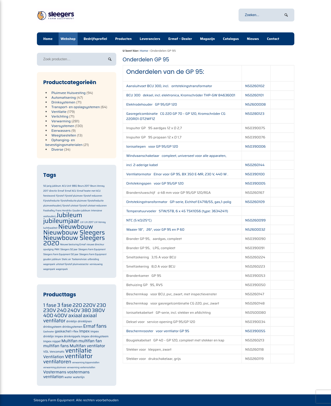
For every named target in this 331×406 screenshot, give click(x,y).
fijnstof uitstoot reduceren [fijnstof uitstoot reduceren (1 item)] (93, 206)
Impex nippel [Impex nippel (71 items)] (52, 341)
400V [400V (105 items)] (60, 315)
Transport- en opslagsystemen (75, 107)
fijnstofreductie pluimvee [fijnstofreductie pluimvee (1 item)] (73, 201)
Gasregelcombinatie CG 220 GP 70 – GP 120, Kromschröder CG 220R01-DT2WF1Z (175, 116)
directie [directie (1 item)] (53, 191)
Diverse (57, 149)
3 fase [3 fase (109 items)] (64, 305)
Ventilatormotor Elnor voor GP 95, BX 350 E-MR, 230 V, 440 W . (178, 174)
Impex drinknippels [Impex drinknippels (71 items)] (67, 336)
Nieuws (253, 38)
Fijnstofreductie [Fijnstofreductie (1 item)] (51, 201)
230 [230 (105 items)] (101, 305)
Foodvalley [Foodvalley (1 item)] (49, 210)
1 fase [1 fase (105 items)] (49, 305)
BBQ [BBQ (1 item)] (74, 186)
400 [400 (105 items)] (48, 315)
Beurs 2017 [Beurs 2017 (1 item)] (83, 186)
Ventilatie (59, 111)
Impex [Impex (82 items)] (84, 331)
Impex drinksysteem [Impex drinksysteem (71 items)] (94, 336)
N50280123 (254, 113)
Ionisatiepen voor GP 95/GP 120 (152, 146)
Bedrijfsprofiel (95, 38)
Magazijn (207, 38)
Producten (123, 38)
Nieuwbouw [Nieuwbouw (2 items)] (75, 227)
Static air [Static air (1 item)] (66, 259)
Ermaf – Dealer (180, 38)
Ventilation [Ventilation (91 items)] (53, 356)
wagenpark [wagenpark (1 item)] (62, 269)
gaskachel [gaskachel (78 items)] (63, 331)
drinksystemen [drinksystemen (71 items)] (72, 326)
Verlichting (59, 116)
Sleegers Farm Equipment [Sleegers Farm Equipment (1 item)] (92, 249)
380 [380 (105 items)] (86, 310)
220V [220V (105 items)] (89, 305)
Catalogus (231, 38)
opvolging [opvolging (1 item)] (48, 249)
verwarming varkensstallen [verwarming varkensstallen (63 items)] (81, 367)
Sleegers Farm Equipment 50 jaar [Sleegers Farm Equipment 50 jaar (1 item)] (61, 254)
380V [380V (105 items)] (98, 310)
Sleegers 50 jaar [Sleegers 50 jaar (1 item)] (68, 249)
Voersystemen (62, 126)
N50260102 (254, 86)
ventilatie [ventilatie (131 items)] (78, 350)
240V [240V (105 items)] (73, 310)
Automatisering (63, 97)
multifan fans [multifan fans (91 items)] (56, 345)
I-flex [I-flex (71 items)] (74, 331)
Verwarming (61, 121)
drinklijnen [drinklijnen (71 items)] (85, 321)
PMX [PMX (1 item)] (57, 249)
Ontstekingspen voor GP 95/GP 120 (155, 183)
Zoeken (110, 59)
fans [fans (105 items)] (101, 326)
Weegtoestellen (63, 135)
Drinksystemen (63, 102)
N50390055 (255, 331)
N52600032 (255, 229)
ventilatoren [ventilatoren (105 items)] (57, 361)
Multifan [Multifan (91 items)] (69, 341)
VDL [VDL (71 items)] (46, 351)
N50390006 (255, 146)
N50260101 (254, 95)
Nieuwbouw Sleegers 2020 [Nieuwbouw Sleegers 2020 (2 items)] (74, 240)
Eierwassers (61, 130)
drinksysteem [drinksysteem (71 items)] (52, 326)
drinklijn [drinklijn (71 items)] (71, 321)
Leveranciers (150, 38)
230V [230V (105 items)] (49, 310)
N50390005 (255, 183)
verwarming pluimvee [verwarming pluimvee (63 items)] (54, 367)
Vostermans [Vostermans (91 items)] (54, 372)
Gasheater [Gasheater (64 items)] (48, 331)
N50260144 (254, 165)
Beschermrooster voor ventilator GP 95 (157, 331)
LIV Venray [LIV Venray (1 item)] (100, 222)
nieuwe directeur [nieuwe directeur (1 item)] (95, 244)
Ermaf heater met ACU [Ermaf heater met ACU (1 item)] (88, 191)
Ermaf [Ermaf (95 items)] (89, 326)
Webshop (68, 38)
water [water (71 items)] (68, 377)
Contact (273, 38)
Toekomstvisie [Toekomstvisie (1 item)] (79, 259)
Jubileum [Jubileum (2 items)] (69, 215)
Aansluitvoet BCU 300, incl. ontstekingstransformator (169, 86)
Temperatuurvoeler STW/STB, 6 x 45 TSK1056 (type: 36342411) (177, 211)
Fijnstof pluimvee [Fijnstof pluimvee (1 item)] (74, 196)
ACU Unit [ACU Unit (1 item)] (66, 186)
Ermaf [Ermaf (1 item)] (61, 191)
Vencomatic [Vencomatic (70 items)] (57, 351)
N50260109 (255, 202)
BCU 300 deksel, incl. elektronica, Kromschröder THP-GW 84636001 (180, 95)
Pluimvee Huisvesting (68, 92)
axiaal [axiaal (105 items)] (75, 315)
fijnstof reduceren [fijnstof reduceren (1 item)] (92, 196)
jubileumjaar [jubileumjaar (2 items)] (61, 221)
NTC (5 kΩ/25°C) (139, 220)
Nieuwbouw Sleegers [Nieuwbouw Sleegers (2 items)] (74, 232)
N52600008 (255, 104)
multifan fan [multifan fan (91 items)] (90, 341)
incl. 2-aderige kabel (142, 165)
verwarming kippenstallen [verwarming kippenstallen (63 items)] (85, 362)
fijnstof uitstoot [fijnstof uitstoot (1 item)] (70, 206)
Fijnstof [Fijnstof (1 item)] (60, 196)
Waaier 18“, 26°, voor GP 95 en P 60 (155, 229)
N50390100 (255, 174)
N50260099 (255, 220)
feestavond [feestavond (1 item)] (49, 196)
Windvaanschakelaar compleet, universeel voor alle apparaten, (176, 155)
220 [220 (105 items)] (77, 305)
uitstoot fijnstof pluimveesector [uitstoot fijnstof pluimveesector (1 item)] (72, 264)
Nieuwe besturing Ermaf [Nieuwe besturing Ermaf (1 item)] (73, 244)
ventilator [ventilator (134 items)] (78, 356)
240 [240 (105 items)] (62, 310)
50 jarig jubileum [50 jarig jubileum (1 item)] (52, 186)
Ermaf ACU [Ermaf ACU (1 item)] (70, 191)
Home (48, 38)
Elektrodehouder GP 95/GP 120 (152, 104)
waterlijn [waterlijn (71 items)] (79, 377)
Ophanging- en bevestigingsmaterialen (64, 142)
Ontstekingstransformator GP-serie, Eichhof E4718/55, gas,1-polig (178, 202)
